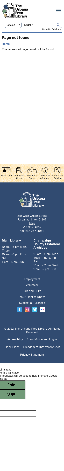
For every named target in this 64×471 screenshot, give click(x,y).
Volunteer (32, 285)
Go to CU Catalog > (51, 29)
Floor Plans (11, 347)
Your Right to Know (32, 297)
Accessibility (15, 339)
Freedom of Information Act (41, 347)
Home (6, 43)
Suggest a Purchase (32, 302)
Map (32, 223)
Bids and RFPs (32, 291)
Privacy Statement (32, 354)
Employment (32, 279)
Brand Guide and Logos (42, 339)
